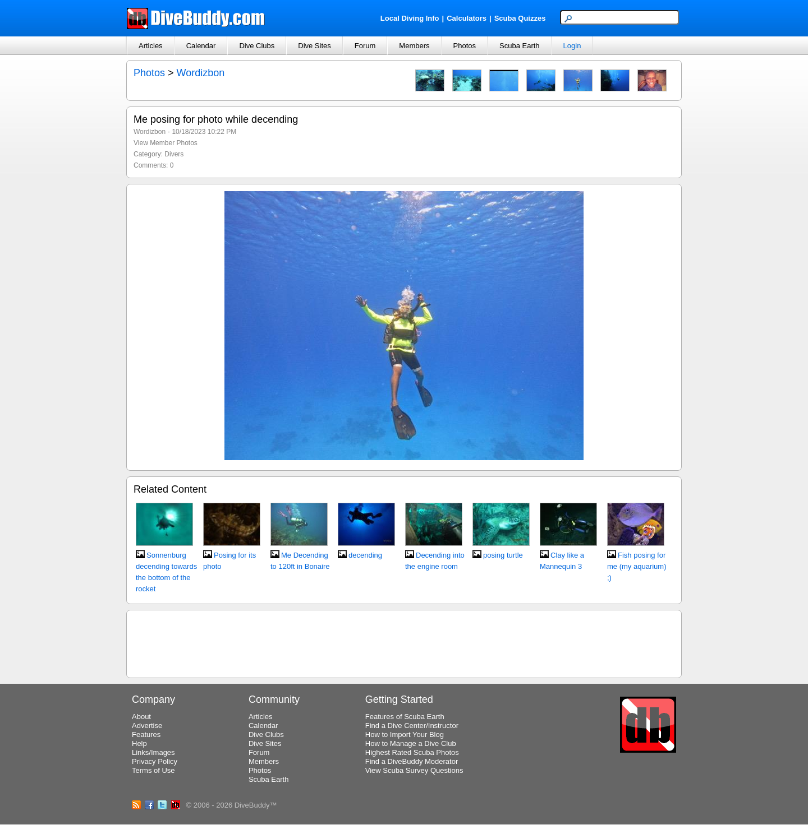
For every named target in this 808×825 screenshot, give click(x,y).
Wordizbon (201, 72)
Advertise (147, 725)
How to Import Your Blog (404, 734)
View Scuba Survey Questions (414, 770)
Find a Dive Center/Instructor (411, 725)
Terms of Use (153, 770)
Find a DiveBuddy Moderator (411, 761)
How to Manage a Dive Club (410, 743)
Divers (173, 154)
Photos (464, 45)
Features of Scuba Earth (404, 716)
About (141, 716)
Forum (365, 45)
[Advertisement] (404, 642)
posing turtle (503, 555)
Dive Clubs (256, 45)
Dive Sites (314, 45)
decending (365, 555)
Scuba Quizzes (520, 18)
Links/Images (153, 752)
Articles (151, 45)
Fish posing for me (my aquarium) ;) (636, 566)
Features (146, 734)
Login (572, 45)
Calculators (466, 18)
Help (139, 743)
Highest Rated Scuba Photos (412, 752)
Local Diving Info (409, 18)
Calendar (201, 45)
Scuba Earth (519, 45)
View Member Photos (166, 143)
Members (414, 45)
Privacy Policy (154, 761)
